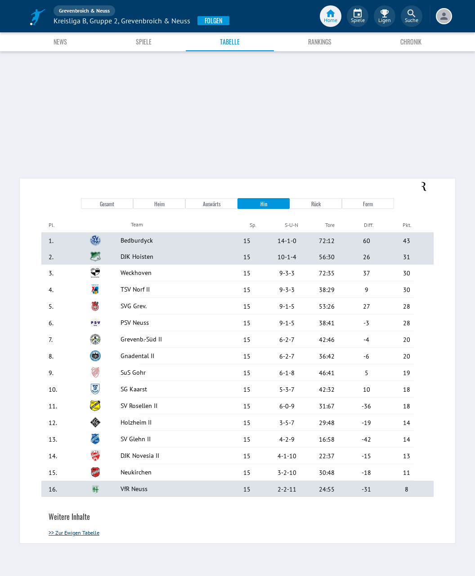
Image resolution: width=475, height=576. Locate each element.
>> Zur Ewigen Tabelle (74, 532)
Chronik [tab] (410, 41)
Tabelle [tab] (230, 41)
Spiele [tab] (144, 41)
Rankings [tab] (320, 41)
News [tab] (60, 41)
